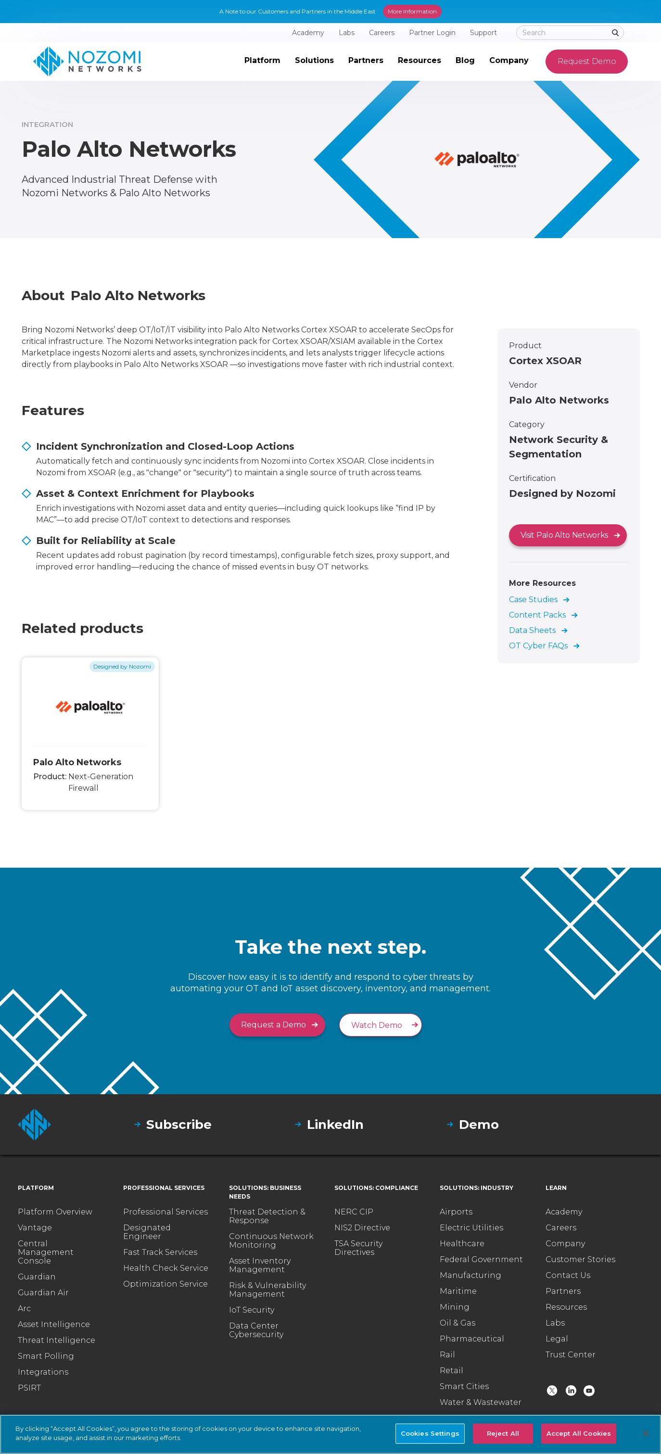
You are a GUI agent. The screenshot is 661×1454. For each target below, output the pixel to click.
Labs (555, 1323)
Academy (564, 1212)
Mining (455, 1307)
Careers (561, 1228)
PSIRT (29, 1388)
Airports (456, 1212)
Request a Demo (273, 1024)
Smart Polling (46, 1356)
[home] (87, 61)
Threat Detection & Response (267, 1216)
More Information (412, 11)
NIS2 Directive (362, 1228)
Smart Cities (464, 1386)
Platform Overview (55, 1212)
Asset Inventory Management (260, 1265)
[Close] (645, 1433)
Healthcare (462, 1243)
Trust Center (571, 1355)
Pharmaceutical (472, 1339)
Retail (451, 1370)
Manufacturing (470, 1275)
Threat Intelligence (56, 1340)
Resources (566, 1307)
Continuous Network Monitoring (271, 1241)
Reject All (503, 1433)
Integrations (43, 1372)
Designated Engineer (147, 1232)
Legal (557, 1339)
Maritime (458, 1291)
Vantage (35, 1228)
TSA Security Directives (358, 1248)
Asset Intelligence (54, 1324)
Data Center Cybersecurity (256, 1330)
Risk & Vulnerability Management (267, 1290)
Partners (563, 1291)
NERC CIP (353, 1212)
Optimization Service (165, 1284)
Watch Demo (376, 1025)
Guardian (37, 1277)
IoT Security (251, 1310)
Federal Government (481, 1259)
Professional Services (165, 1212)
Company (565, 1243)
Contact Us (568, 1275)
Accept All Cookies (579, 1433)
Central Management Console (46, 1252)
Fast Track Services (160, 1252)
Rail (447, 1355)
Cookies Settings (430, 1433)
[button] (262, 61)
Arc (24, 1308)
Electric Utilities (471, 1228)
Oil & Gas (457, 1323)
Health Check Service (165, 1268)
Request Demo (587, 61)
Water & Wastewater (480, 1402)
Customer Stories (580, 1259)
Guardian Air (43, 1293)
